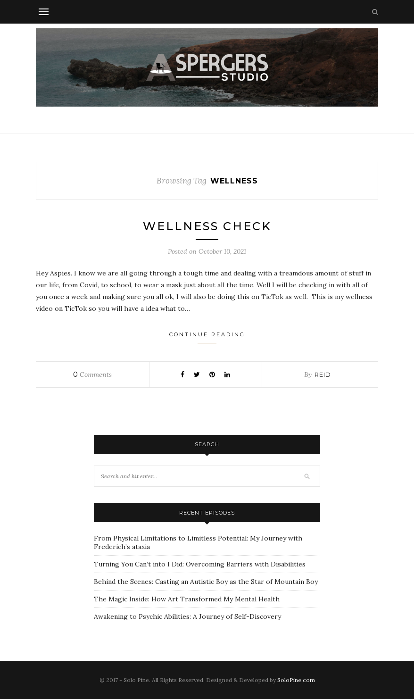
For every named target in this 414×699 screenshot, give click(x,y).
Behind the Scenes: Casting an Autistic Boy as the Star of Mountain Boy (206, 581)
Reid (323, 374)
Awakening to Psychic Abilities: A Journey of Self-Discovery (187, 616)
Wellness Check (207, 226)
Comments (92, 374)
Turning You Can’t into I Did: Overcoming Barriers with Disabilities (200, 564)
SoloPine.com (296, 679)
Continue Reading (207, 337)
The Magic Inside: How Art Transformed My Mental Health (187, 599)
